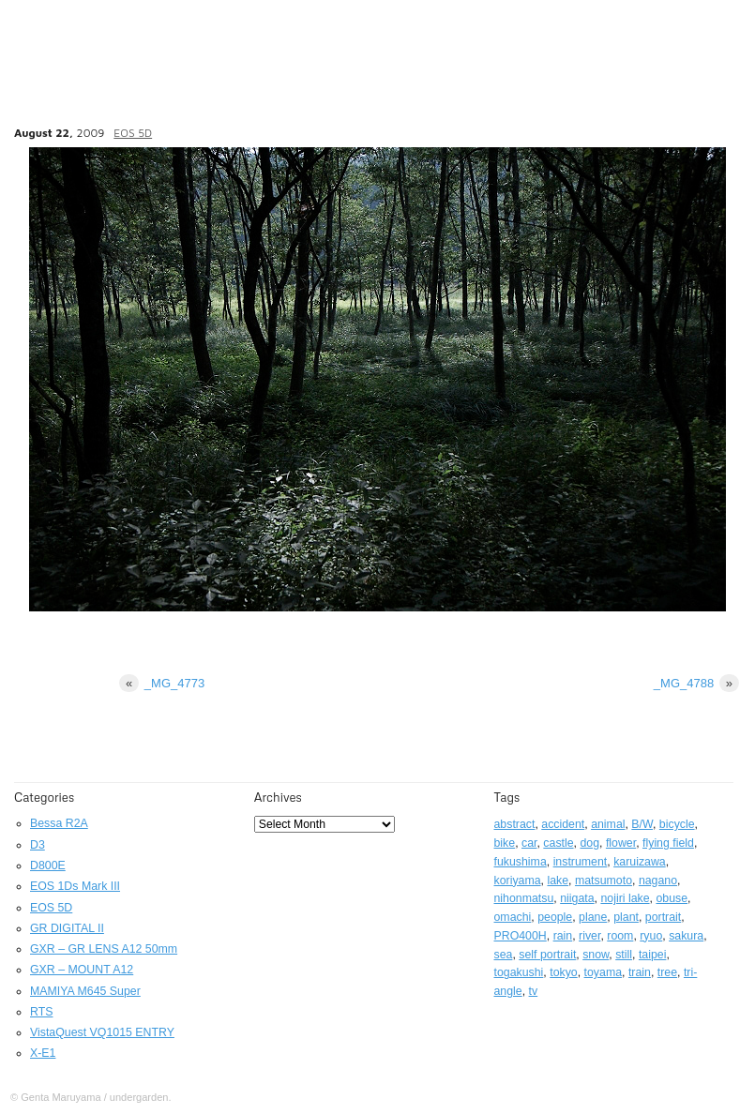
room (620, 935)
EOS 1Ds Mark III (75, 886)
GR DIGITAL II (67, 928)
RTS (41, 1011)
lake (557, 880)
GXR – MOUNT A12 (81, 969)
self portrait (547, 954)
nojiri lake (624, 898)
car (528, 843)
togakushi (519, 972)
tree (667, 972)
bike (505, 843)
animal (608, 824)
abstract (515, 824)
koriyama (517, 880)
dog (589, 843)
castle (558, 843)
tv (533, 991)
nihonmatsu (524, 898)
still (623, 954)
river (589, 935)
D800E (48, 865)
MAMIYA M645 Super (85, 991)
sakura (686, 935)
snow (595, 954)
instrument (580, 861)
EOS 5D (132, 133)
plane (593, 917)
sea (503, 954)
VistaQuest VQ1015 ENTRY (102, 1032)
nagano (658, 880)
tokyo (564, 972)
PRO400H (520, 935)
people (554, 917)
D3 (37, 844)
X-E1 (42, 1053)
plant (626, 917)
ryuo (651, 935)
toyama (603, 972)
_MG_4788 (696, 683)
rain (563, 935)
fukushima (520, 861)
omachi (513, 917)
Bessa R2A (59, 823)
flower (621, 843)
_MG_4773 (161, 683)
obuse (671, 898)
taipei (653, 954)
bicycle (677, 824)
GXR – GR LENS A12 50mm (103, 949)
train (639, 972)
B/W (642, 824)
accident (562, 824)
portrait (663, 917)
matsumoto (603, 880)
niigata (577, 898)
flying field (668, 843)
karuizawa (639, 861)
